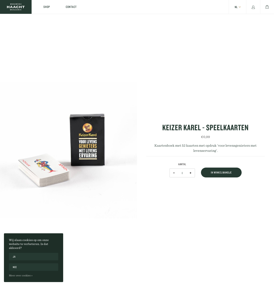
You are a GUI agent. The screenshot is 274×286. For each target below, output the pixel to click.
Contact (71, 7)
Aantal (182, 164)
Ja (14, 256)
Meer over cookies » (21, 275)
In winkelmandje (221, 172)
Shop (46, 7)
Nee (15, 267)
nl (236, 7)
